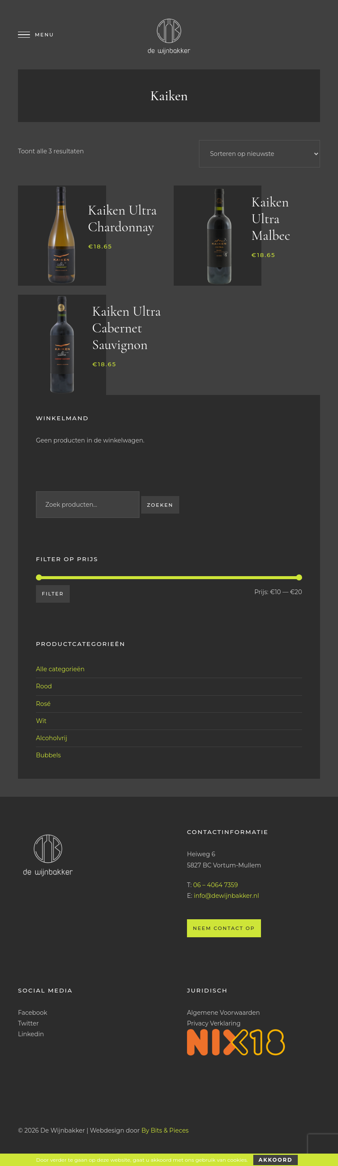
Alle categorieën (60, 669)
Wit (41, 721)
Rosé (43, 704)
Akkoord (275, 1160)
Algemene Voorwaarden (223, 1013)
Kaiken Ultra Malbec (271, 219)
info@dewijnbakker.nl (226, 896)
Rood (44, 686)
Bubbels (48, 755)
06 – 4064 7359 (215, 885)
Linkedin (31, 1034)
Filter (53, 594)
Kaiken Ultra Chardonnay (122, 218)
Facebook (32, 1013)
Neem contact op (224, 928)
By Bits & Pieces (165, 1130)
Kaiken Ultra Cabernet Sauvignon (126, 328)
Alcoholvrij (51, 738)
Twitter (28, 1023)
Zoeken (160, 505)
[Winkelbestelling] (259, 153)
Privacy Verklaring (213, 1023)
